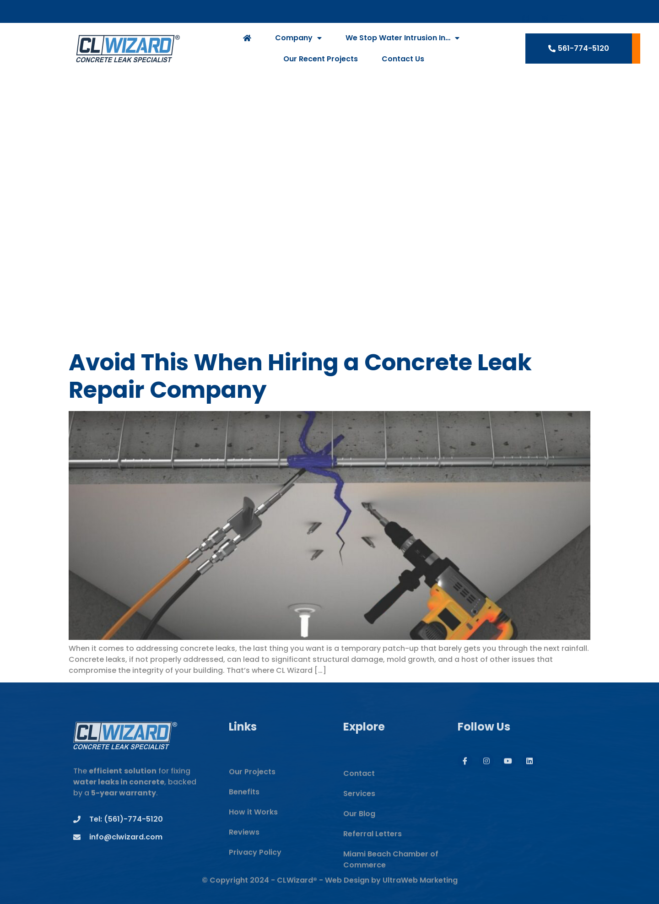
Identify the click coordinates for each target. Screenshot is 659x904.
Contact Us (403, 60)
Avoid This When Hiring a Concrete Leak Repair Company (300, 376)
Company (298, 39)
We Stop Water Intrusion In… (402, 39)
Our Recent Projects (320, 60)
